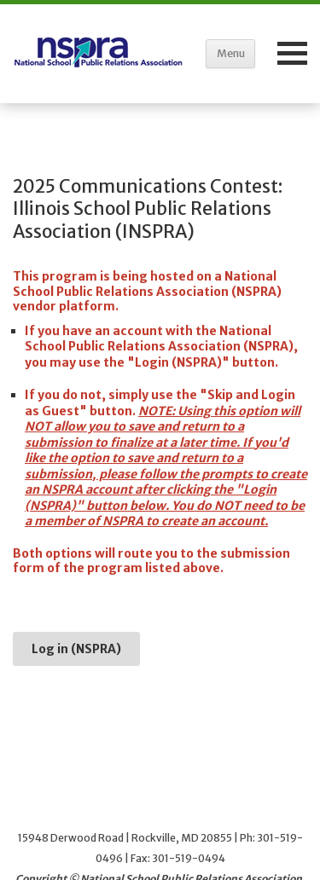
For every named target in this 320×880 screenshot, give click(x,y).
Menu (231, 53)
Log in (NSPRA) (76, 649)
